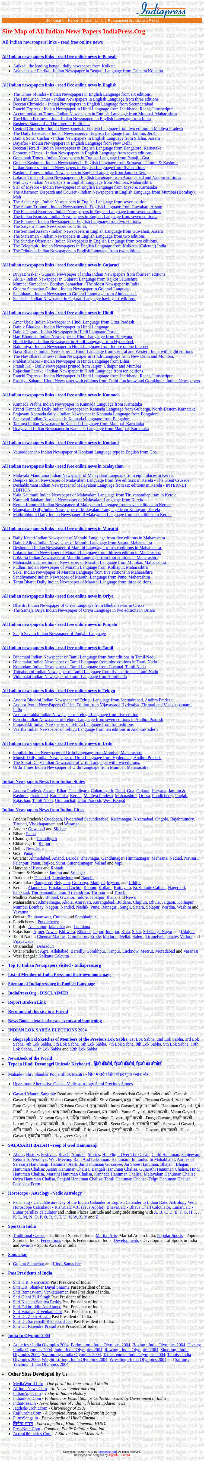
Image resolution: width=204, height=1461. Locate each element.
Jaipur (98, 931)
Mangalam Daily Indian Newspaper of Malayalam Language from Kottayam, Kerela (86, 509)
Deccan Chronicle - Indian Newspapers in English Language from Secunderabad (83, 104)
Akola (67, 902)
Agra (44, 951)
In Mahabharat (162, 1159)
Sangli (125, 907)
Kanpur (113, 951)
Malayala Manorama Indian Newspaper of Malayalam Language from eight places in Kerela (93, 475)
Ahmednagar (49, 902)
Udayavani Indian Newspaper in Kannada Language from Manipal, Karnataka (81, 428)
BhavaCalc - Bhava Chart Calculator (138, 1207)
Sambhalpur (85, 917)
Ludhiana (82, 926)
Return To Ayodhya (30, 1159)
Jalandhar (57, 926)
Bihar (61, 790)
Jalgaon (168, 902)
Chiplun (140, 902)
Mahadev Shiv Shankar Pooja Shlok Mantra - (78, 1074)
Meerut (147, 951)
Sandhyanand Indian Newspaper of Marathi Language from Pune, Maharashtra (81, 577)
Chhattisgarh (102, 790)
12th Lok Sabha (83, 1049)
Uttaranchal (65, 800)
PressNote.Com (26, 1428)
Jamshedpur (62, 877)
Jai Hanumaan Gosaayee (100, 1164)
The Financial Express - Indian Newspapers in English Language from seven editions (87, 211)
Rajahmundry (182, 819)
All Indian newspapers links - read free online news (52, 42)
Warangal (72, 824)
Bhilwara (67, 931)
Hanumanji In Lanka (129, 1159)
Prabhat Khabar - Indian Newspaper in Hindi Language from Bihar (71, 361)
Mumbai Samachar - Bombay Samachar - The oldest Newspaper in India (76, 284)
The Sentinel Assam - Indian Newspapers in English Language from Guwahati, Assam (88, 231)
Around (78, 1154)
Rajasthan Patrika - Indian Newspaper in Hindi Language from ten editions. (78, 371)
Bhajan (166, 1164)
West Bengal (114, 800)
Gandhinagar (112, 858)
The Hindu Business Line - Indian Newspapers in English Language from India (82, 118)
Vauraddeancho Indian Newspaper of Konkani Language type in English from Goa (85, 452)
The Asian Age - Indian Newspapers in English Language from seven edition (79, 202)
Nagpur (51, 907)
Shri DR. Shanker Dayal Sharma (41, 1287)
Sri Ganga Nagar (158, 931)
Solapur (152, 907)
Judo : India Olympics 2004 (78, 1349)
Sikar (136, 931)
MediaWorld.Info (28, 1383)
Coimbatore (78, 936)
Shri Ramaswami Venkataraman (41, 1292)
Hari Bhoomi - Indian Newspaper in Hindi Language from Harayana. (73, 336)
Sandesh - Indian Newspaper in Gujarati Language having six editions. (74, 298)
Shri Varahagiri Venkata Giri (37, 1311)
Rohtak (57, 868)
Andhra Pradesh (27, 790)
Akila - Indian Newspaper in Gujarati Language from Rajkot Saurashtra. (76, 279)
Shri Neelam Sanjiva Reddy (37, 1302)
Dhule (154, 902)
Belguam (62, 882)
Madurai (110, 936)
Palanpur (20, 863)
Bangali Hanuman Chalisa (114, 1169)
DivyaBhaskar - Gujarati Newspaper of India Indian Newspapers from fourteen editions (89, 274)
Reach (64, 1154)
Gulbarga (80, 882)
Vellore (186, 936)
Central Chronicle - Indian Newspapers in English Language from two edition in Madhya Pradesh (98, 128)
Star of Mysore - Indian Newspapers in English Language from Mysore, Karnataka (85, 187)
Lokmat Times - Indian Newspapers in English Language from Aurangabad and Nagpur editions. (97, 177)
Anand (58, 858)
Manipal (97, 882)
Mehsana (159, 858)
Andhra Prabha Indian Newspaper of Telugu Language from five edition (75, 714)
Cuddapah (53, 819)
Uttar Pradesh (89, 800)
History (32, 1154)
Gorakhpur (95, 951)
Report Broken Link (85, 20)
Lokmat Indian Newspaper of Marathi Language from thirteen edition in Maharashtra (87, 552)
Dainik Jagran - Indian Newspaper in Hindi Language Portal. (66, 331)
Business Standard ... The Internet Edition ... (51, 123)
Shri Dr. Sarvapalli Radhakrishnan (43, 1321)
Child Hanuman (165, 1154)
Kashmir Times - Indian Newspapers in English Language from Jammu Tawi (79, 172)
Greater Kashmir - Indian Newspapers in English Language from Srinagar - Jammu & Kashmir (95, 162)
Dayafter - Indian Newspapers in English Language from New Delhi (72, 143)
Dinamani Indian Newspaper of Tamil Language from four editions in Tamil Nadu (84, 657)
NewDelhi (35, 848)
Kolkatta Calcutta (53, 956)
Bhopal (52, 897)
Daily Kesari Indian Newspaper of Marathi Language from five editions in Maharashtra (89, 538)
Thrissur (98, 892)
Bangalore (43, 882)
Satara (138, 907)
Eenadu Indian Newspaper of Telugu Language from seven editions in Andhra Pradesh (88, 719)
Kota (125, 931)
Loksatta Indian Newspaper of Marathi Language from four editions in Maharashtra (85, 557)
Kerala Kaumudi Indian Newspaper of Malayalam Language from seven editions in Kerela (92, 504)
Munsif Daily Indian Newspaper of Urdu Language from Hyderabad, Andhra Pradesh (87, 757)
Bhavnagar (90, 858)
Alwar (51, 931)
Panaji (29, 853)
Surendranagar (80, 863)
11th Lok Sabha (47, 1049)
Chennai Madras (51, 936)
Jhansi (112, 897)
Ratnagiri (109, 907)
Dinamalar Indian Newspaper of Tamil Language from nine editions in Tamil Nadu (85, 662)
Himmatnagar (137, 858)
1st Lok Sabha (142, 1039)
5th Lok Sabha (65, 1044)
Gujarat (142, 790)
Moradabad (165, 951)
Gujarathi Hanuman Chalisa (163, 1169)
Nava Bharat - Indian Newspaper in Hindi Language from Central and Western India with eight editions (103, 351)
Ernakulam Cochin (65, 887)
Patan (35, 863)
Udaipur (188, 931)
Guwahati (36, 828)
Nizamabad (143, 819)
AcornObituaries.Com (32, 1433)
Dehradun (45, 946)
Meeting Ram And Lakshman (83, 1159)
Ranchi (87, 877)
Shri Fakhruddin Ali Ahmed (37, 1306)
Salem (138, 936)
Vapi (118, 863)
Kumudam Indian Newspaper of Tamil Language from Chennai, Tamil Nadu (79, 666)
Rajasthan (21, 800)
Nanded (67, 907)
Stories (94, 1154)
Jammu (55, 873)
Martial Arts (106, 1235)
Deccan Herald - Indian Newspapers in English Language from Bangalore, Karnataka (87, 148)
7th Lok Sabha (120, 1044)
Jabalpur (97, 897)
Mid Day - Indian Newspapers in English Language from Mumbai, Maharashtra (82, 182)
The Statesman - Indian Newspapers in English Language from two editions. (79, 236)
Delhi (120, 790)
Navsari (191, 858)
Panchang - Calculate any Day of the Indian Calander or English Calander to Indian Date (90, 1202)
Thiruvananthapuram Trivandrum (60, 892)
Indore (82, 897)
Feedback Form (26, 1184)
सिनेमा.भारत (23, 1423)
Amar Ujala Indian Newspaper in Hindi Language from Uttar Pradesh (73, 322)
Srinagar (78, 873)
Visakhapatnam (42, 824)
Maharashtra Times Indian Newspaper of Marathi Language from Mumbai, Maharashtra (89, 562)
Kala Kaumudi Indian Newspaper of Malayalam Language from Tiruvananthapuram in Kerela (94, 495)
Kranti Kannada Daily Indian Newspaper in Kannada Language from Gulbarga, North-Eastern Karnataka (104, 409)
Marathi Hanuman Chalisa (69, 1174)
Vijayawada (23, 941)
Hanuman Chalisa (28, 1169)
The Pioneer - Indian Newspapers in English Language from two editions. (77, 221)
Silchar (59, 828)
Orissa (144, 795)
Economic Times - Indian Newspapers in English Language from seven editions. (83, 153)
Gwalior (67, 897)
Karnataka (59, 795)
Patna (31, 833)
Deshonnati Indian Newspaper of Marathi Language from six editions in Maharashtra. (87, 547)
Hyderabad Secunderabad (86, 819)
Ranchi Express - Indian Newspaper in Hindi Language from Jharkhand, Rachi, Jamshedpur (93, 109)
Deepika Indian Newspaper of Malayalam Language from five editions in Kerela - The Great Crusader (102, 480)
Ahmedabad (39, 858)
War (52, 1159)
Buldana (123, 902)
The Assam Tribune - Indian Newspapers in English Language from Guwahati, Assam (87, 206)
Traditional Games (29, 1235)
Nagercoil (176, 887)
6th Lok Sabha (93, 1044)
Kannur (90, 887)
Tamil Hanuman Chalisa (125, 1179)
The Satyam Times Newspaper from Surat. (50, 226)
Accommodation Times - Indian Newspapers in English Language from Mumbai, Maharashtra (95, 113)
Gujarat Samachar (29, 1263)
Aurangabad (103, 902)
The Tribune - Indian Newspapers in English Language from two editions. (77, 250)
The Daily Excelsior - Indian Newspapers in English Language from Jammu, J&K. (85, 133)
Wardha (168, 907)
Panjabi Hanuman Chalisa (79, 1179)
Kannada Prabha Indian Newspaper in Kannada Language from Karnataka (77, 404)
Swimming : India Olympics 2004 (71, 1354)
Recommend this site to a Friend (133, 20)
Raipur (44, 843)
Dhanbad (42, 877)
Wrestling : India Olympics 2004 (137, 1359)
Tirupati (20, 824)
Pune (95, 907)
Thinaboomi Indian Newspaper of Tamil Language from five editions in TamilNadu (85, 671)
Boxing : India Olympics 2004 (158, 1344)
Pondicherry (162, 795)
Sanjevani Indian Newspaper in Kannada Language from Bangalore (71, 418)
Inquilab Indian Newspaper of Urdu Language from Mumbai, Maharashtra (77, 752)
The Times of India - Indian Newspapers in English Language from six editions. (82, 94)
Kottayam (122, 887)
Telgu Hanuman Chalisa (169, 1179)
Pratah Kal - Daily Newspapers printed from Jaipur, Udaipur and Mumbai (77, 366)
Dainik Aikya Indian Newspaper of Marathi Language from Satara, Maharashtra (82, 542)
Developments (126, 1240)
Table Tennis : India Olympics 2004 (134, 1354)
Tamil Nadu (42, 800)
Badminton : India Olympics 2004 (100, 1344)
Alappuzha (37, 887)
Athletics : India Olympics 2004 (41, 1344)
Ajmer (38, 931)
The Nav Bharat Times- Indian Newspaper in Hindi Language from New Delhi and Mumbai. (93, 356)
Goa (130, 790)
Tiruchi (120, 892)
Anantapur (37, 926)
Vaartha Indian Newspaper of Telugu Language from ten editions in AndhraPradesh (85, 729)
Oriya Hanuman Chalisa (34, 1179)
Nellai (125, 936)
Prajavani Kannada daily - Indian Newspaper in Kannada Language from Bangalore (86, 414)
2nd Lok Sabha (170, 1039)
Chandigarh (78, 790)
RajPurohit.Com (27, 1413)
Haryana (159, 790)
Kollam (104, 887)
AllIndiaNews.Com (30, 1388)
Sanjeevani (190, 1154)
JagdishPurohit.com (30, 1408)
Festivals (48, 1154)
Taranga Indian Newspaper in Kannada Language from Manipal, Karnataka (78, 423)
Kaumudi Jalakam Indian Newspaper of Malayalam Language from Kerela (78, 500)
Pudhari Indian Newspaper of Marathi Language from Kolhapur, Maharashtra (80, 567)
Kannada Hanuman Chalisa (118, 1174)
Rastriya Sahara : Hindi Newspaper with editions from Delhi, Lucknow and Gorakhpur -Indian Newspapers (106, 380)
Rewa (131, 897)
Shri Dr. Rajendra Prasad (34, 1326)
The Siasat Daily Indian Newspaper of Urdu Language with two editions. (76, 762)
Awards (26, 1245)
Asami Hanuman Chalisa (68, 1169)
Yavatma (20, 912)
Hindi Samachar (67, 1263)
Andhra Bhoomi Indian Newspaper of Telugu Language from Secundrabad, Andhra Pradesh (93, 700)
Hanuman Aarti (64, 1164)
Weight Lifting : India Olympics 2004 (74, 1359)
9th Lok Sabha (176, 1044)
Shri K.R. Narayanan (31, 1282)
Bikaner (84, 931)
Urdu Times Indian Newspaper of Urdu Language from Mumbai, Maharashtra (80, 767)
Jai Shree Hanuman (141, 1164)
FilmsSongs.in (25, 1418)
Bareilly (77, 951)
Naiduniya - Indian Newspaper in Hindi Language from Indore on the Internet (80, 346)
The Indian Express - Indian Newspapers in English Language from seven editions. (85, 216)
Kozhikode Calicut (149, 887)
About (18, 1154)
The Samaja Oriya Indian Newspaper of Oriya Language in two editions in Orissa (84, 610)
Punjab (181, 795)
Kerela (76, 795)
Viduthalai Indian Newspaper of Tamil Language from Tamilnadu (70, 676)
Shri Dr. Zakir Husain (32, 1316)
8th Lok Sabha (148, 1044)
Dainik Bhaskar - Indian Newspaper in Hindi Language (61, 327)
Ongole (161, 819)
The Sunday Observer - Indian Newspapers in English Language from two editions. (85, 241)
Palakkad (21, 892)
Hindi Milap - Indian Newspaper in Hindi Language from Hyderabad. (73, 341)
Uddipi (135, 882)
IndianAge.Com (27, 1393)
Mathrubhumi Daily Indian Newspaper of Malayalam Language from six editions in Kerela (92, 514)
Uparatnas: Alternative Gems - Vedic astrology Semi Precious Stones (73, 1083)
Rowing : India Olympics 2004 (131, 1349)
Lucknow (130, 951)
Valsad (100, 863)
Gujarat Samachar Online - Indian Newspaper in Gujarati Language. (72, 289)
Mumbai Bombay (28, 907)
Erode (95, 936)
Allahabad (59, 951)
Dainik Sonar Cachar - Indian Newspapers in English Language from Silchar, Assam (86, 138)
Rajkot (48, 863)
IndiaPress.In (24, 1403)
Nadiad (176, 858)
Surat (60, 863)
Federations (51, 1240)
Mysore (113, 882)
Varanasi (190, 951)
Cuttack (60, 917)
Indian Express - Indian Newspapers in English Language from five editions (79, 167)
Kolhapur (185, 902)
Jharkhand (39, 795)
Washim (184, 907)
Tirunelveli (155, 936)
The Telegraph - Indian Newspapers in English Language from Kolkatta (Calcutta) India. (90, 246)
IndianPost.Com (27, 1398)
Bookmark (54, 20)
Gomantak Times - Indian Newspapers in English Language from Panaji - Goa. (81, 158)
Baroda (72, 858)
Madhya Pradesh (98, 795)
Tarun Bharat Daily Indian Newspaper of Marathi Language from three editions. (82, 582)
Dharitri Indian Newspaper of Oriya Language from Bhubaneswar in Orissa (78, 605)
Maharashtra (126, 795)
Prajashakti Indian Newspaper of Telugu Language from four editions (73, 724)
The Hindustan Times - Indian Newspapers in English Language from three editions (85, 99)
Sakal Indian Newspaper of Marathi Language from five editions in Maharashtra (83, 572)
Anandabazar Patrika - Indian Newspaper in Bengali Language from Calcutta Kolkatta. (88, 71)
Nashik (82, 907)
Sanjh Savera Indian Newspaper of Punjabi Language (59, 633)
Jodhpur (112, 931)
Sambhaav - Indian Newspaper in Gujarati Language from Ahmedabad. (75, 293)
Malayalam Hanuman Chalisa (169, 1174)
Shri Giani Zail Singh (31, 1297)
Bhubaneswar (39, 917)
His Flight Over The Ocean (125, 1154)
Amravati (83, 902)
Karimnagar (121, 819)
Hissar (36, 868)
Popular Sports (170, 1235)
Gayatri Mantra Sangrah (34, 1094)
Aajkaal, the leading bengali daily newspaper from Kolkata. (65, 66)
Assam (49, 790)
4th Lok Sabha (38, 1044)
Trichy (172, 936)
